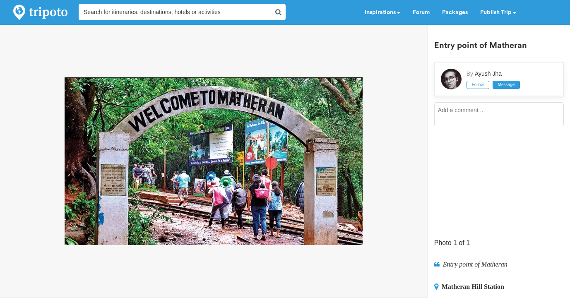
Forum (421, 12)
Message (506, 84)
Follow (478, 84)
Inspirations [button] (382, 12)
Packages (455, 12)
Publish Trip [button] (498, 12)
